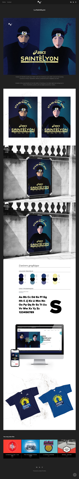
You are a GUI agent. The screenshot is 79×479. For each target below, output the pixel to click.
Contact (9, 2)
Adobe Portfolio (42, 470)
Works (4, 2)
